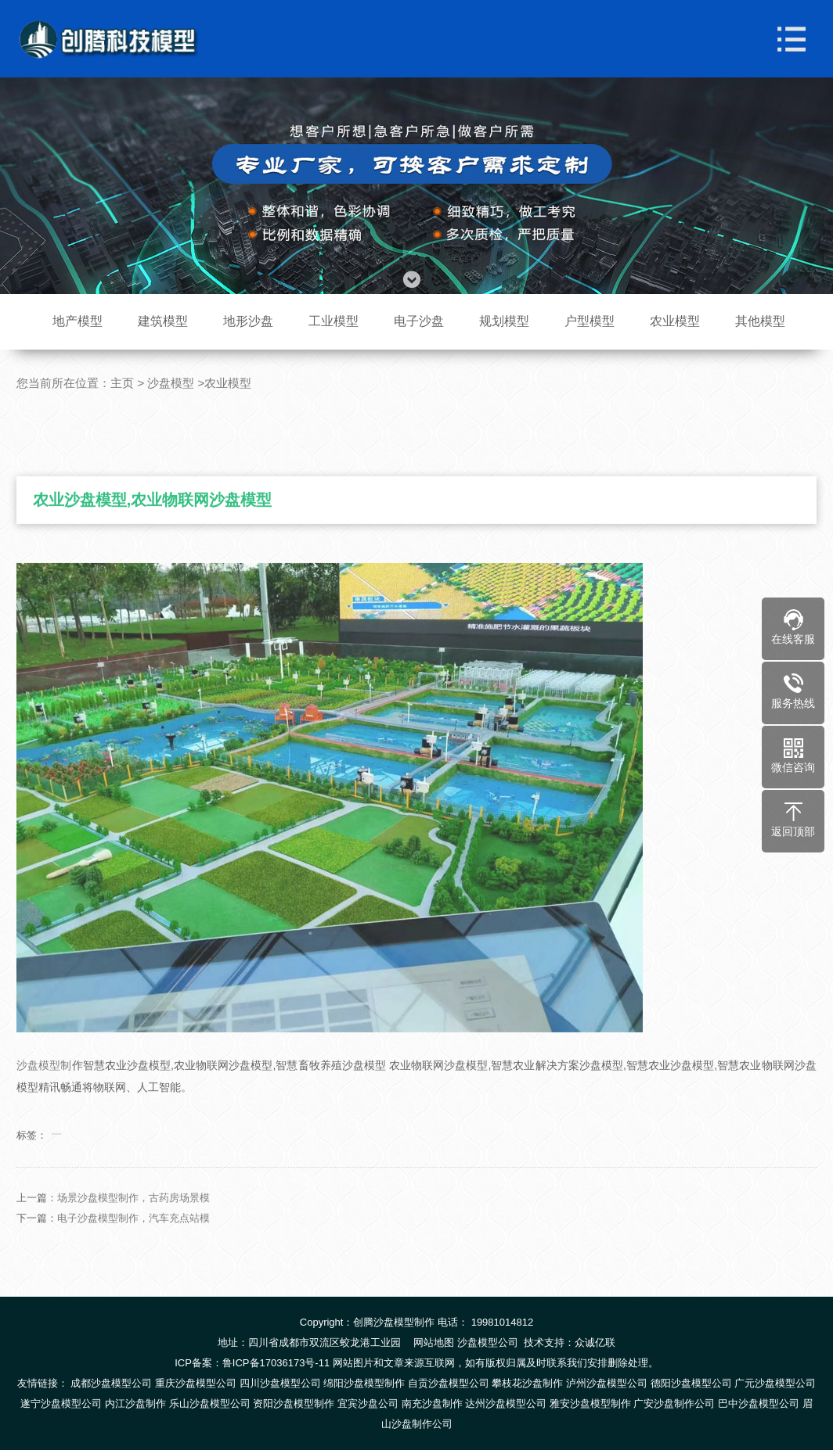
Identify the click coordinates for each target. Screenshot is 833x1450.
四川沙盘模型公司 (280, 1383)
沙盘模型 (170, 382)
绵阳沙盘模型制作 (364, 1383)
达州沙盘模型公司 (505, 1403)
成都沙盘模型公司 (111, 1383)
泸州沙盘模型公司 (606, 1383)
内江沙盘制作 (135, 1403)
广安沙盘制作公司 (674, 1403)
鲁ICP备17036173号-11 (276, 1363)
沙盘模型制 (43, 1082)
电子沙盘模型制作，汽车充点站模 (133, 1235)
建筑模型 (163, 321)
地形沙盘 (248, 321)
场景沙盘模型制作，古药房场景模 (133, 1215)
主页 (122, 382)
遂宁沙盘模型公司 (61, 1403)
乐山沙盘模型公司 (210, 1403)
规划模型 (504, 321)
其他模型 (760, 321)
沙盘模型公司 (487, 1342)
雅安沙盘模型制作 (590, 1403)
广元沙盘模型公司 (775, 1383)
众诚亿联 (595, 1342)
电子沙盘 (419, 321)
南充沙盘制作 (432, 1403)
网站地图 (433, 1342)
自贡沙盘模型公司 (448, 1383)
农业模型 (675, 321)
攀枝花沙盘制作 (527, 1383)
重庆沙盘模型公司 (195, 1383)
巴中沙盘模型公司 (758, 1403)
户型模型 (589, 321)
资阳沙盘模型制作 (293, 1403)
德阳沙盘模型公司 (691, 1383)
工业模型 (333, 321)
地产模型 (77, 321)
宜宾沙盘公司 (367, 1403)
